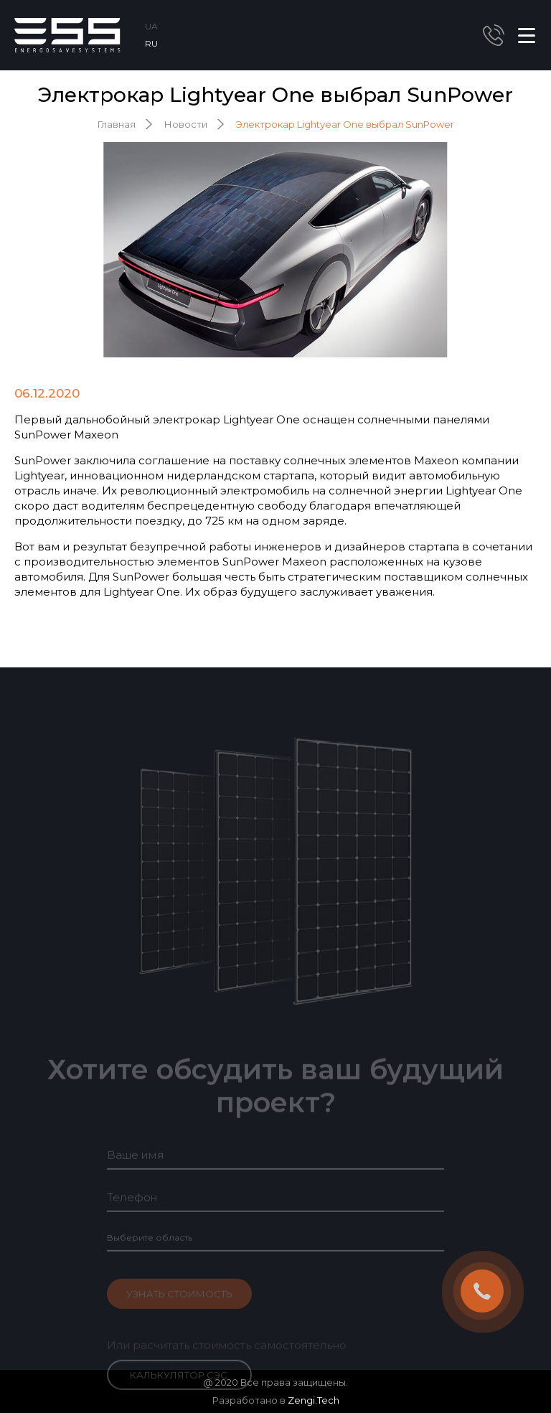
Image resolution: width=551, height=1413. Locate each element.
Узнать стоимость (179, 1304)
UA (151, 26)
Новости (185, 124)
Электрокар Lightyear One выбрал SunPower (345, 124)
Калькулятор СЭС (178, 1385)
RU (151, 43)
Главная (117, 124)
